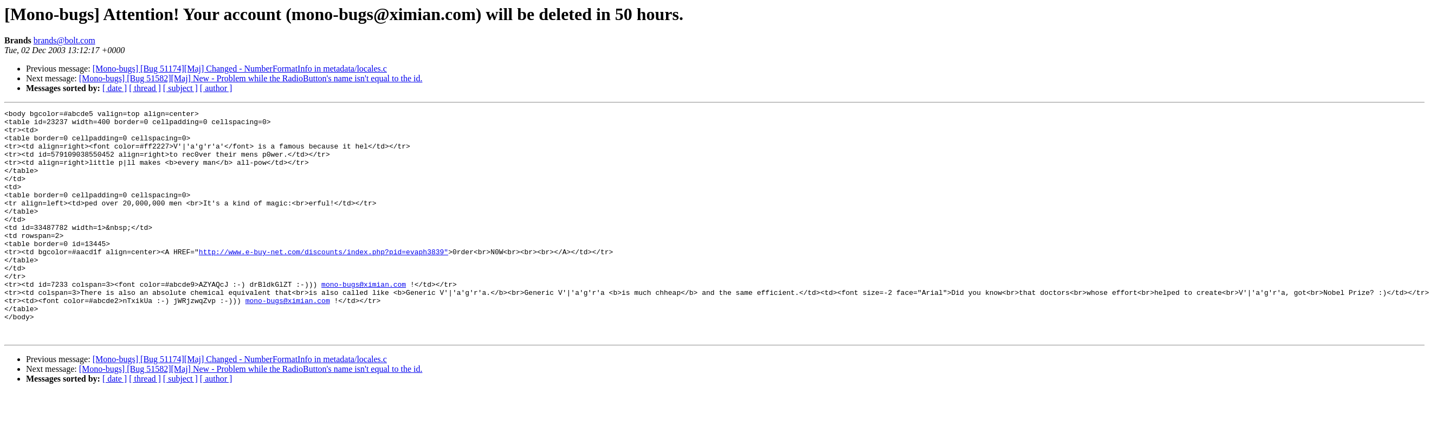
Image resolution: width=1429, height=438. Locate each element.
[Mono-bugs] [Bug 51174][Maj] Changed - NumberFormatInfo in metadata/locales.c (240, 68)
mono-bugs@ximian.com (363, 320)
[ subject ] (180, 88)
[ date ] (114, 88)
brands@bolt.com (64, 40)
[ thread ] (145, 88)
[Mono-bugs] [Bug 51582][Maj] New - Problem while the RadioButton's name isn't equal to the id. (251, 78)
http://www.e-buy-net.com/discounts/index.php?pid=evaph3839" (323, 281)
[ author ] (216, 88)
